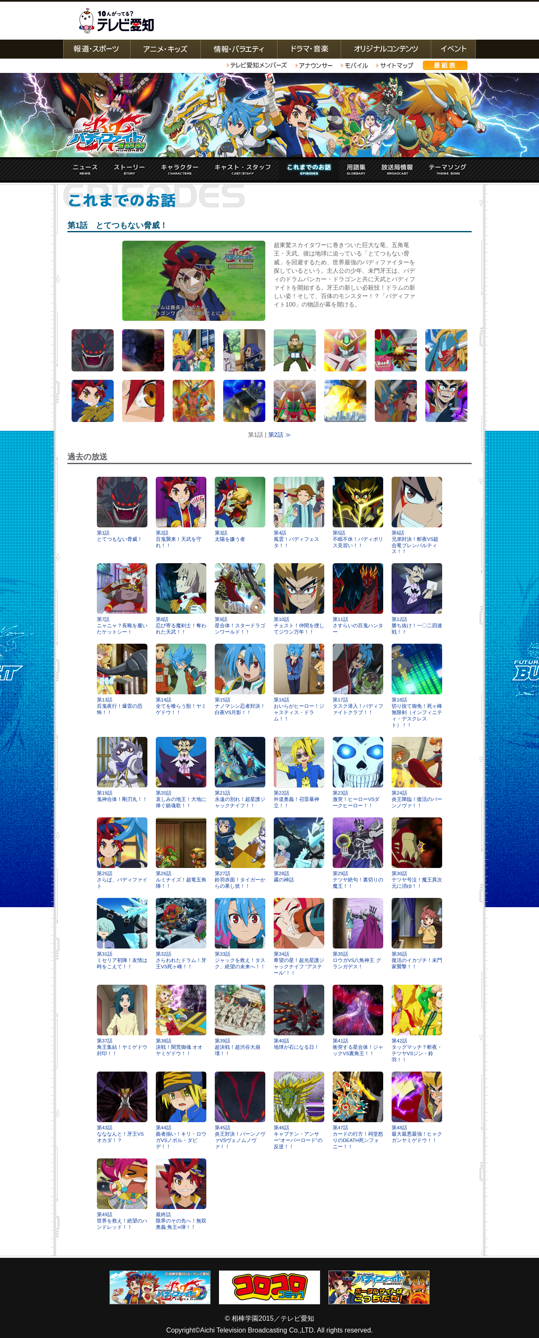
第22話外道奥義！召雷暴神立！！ (299, 772)
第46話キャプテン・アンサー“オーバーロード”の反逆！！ (299, 1110)
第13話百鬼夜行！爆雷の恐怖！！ (122, 679)
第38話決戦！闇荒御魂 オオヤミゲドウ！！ (181, 1020)
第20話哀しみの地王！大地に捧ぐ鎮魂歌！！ (181, 772)
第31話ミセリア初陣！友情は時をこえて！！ (122, 933)
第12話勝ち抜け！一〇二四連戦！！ (417, 598)
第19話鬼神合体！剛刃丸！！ (122, 769)
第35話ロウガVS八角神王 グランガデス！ (358, 933)
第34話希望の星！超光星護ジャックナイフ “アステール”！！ (299, 936)
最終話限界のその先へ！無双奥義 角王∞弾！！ (181, 1194)
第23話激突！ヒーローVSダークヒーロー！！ (358, 772)
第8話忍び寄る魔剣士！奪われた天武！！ (181, 598)
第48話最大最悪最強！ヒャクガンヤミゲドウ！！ (417, 1107)
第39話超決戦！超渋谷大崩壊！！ (240, 1020)
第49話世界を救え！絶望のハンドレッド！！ (122, 1194)
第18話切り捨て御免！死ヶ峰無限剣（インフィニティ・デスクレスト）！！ (417, 686)
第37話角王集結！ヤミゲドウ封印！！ (122, 1020)
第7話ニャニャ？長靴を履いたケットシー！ (122, 598)
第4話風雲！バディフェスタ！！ (299, 512)
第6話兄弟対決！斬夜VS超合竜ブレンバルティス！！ (417, 515)
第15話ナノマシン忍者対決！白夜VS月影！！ (240, 679)
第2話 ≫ (279, 434)
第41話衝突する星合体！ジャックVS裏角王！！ (358, 1020)
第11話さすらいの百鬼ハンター (358, 598)
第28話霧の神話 (299, 849)
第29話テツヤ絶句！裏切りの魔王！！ (358, 853)
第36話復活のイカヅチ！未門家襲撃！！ (417, 933)
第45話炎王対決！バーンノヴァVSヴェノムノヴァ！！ (240, 1110)
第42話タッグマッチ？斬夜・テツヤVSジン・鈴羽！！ (417, 1023)
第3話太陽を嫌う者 (240, 509)
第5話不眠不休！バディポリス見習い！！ (358, 512)
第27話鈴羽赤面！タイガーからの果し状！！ (240, 853)
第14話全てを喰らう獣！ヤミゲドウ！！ (181, 679)
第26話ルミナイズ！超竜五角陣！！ (181, 853)
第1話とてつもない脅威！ (122, 509)
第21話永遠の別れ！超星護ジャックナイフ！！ (240, 772)
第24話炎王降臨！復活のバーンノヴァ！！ (417, 772)
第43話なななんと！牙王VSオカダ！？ (122, 1107)
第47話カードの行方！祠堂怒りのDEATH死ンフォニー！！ (358, 1110)
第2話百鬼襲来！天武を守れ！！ (181, 512)
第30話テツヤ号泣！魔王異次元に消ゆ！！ (417, 853)
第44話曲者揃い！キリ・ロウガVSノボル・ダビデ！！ (181, 1110)
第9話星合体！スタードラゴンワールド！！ (240, 598)
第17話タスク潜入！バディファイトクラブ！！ (358, 679)
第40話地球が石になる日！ (299, 1017)
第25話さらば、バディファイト (122, 853)
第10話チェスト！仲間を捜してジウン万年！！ (299, 598)
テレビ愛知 (116, 20)
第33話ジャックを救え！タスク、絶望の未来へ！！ (240, 933)
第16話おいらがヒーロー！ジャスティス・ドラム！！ (299, 682)
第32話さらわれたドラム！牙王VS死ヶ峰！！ (181, 933)
